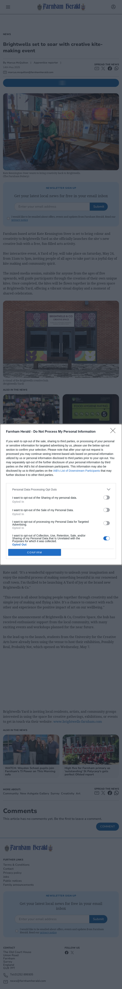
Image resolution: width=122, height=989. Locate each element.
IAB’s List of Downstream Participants (76, 470)
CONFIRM (34, 552)
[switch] (106, 498)
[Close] (114, 432)
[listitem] (61, 489)
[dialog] (61, 494)
